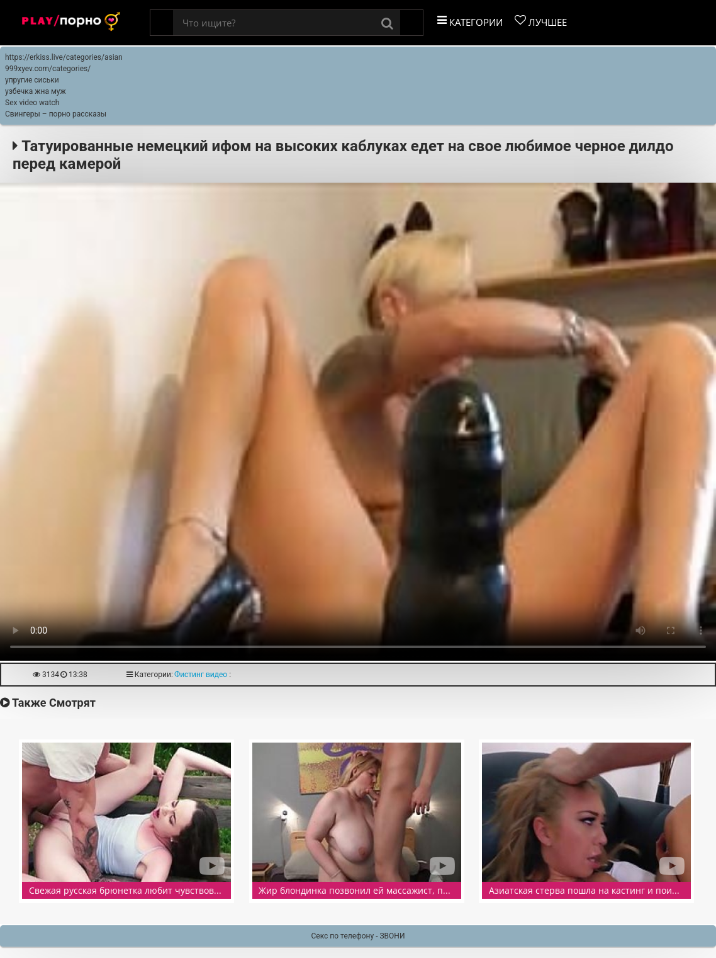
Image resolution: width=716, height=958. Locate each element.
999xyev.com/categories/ (48, 68)
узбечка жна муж (35, 91)
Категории (470, 21)
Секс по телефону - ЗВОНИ (358, 936)
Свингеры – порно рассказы (55, 114)
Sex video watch (32, 102)
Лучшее (541, 21)
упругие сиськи (32, 80)
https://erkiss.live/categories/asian (64, 57)
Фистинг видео (200, 674)
